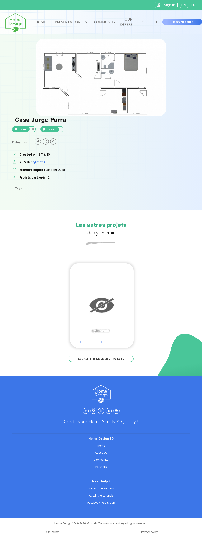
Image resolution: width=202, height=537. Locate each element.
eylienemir (38, 162)
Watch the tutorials (101, 495)
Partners (101, 467)
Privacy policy (149, 532)
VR (87, 22)
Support (150, 22)
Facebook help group (101, 502)
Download (182, 22)
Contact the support (101, 488)
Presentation (68, 22)
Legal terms (52, 532)
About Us (101, 452)
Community (104, 22)
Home (40, 22)
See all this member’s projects (101, 359)
